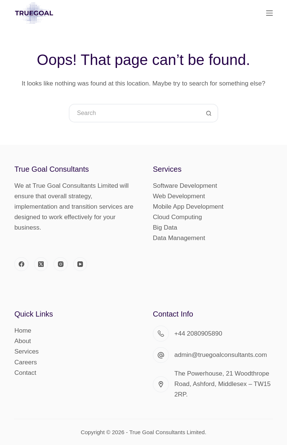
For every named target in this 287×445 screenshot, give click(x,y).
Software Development (185, 185)
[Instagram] (60, 264)
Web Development (179, 196)
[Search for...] (134, 113)
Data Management (179, 238)
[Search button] (209, 113)
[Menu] (269, 13)
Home (22, 330)
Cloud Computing (177, 217)
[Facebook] (21, 264)
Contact (25, 372)
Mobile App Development (188, 206)
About (22, 341)
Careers (25, 362)
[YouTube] (80, 264)
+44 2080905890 (198, 333)
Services (26, 351)
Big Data (165, 227)
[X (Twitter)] (41, 264)
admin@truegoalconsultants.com (221, 354)
